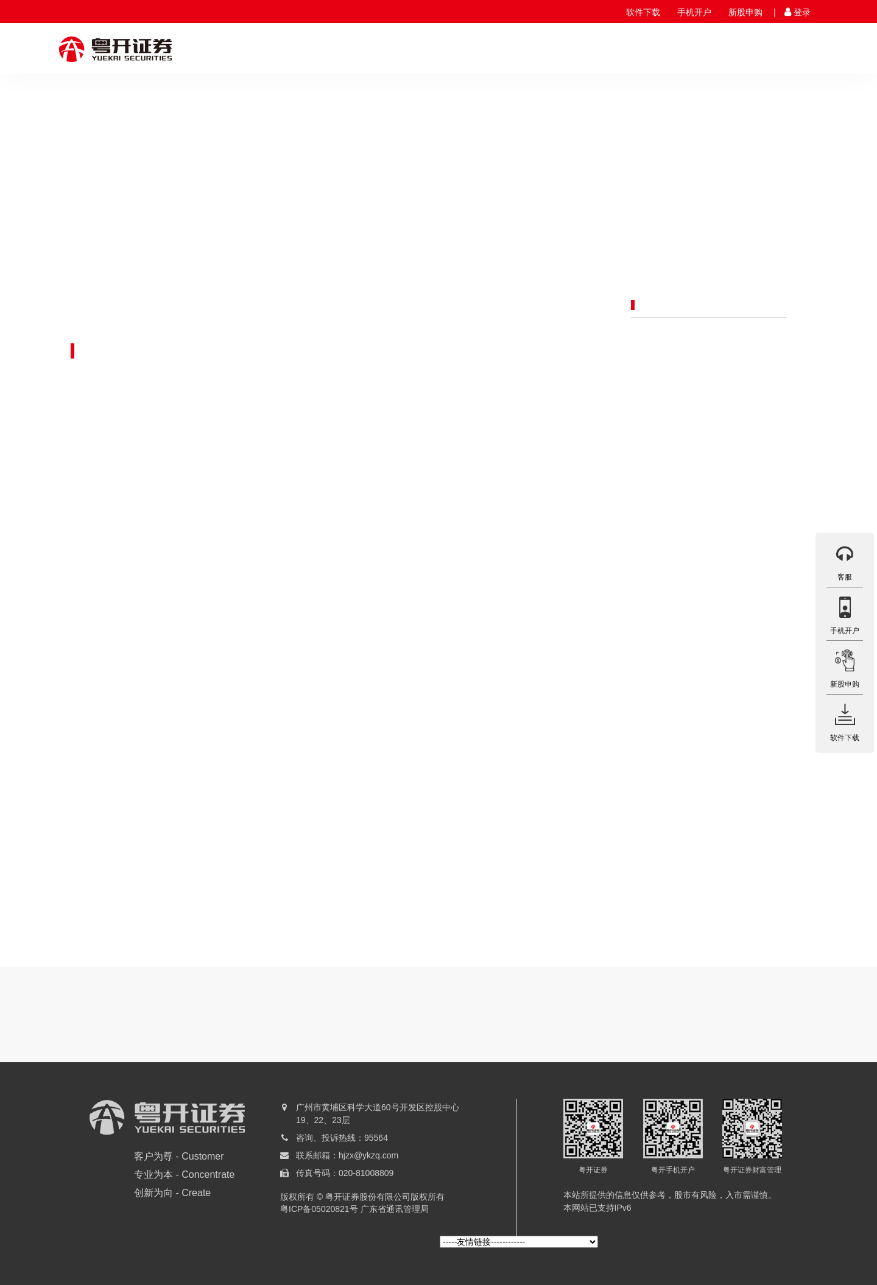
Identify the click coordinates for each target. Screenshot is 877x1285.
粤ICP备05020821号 (319, 1209)
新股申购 (745, 12)
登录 (802, 12)
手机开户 (694, 12)
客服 (844, 560)
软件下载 (643, 12)
